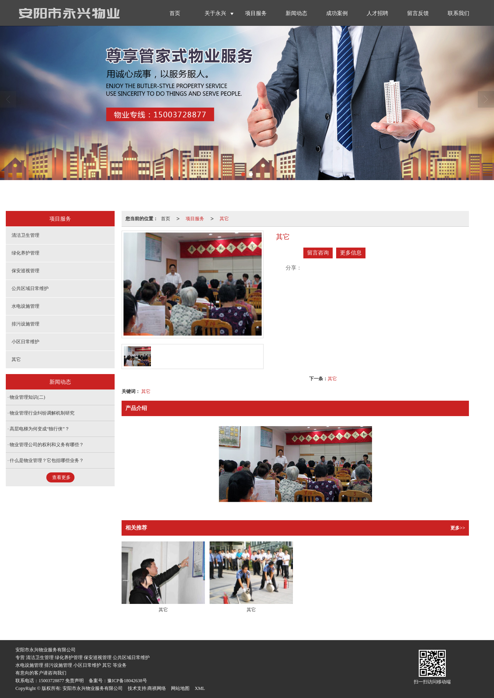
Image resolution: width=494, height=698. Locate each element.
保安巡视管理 (25, 270)
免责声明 (74, 680)
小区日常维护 (25, 341)
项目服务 (256, 13)
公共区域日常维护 (30, 288)
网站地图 (180, 688)
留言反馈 (418, 13)
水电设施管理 (25, 306)
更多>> (457, 528)
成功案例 (337, 13)
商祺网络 (156, 688)
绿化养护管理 (25, 253)
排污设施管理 (25, 324)
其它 (224, 218)
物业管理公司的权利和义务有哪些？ (47, 444)
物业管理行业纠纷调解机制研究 (42, 413)
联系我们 (458, 13)
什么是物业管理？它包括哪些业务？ (47, 460)
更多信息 (351, 253)
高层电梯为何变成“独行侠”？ (39, 429)
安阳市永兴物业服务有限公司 (93, 688)
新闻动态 (296, 13)
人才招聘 (377, 13)
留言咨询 (318, 253)
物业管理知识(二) (27, 397)
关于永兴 (215, 13)
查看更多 (61, 477)
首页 (174, 13)
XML (200, 688)
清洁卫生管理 (25, 235)
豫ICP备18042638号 (127, 680)
